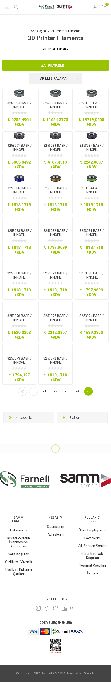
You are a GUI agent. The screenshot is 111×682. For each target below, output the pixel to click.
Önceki (33, 391)
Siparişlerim (55, 527)
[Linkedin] (64, 608)
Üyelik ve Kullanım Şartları (18, 572)
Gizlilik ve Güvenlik (18, 562)
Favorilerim (92, 538)
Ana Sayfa (38, 31)
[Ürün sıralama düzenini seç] (55, 78)
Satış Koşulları (18, 554)
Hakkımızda (18, 530)
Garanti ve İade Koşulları (92, 556)
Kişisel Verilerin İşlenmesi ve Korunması (18, 542)
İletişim (92, 573)
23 (66, 391)
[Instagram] (38, 608)
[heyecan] (55, 608)
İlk (22, 391)
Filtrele (56, 65)
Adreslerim (56, 534)
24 (77, 391)
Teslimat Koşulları (92, 565)
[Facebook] (46, 608)
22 (55, 391)
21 (44, 391)
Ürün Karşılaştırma (92, 530)
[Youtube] (73, 608)
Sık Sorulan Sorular (92, 546)
